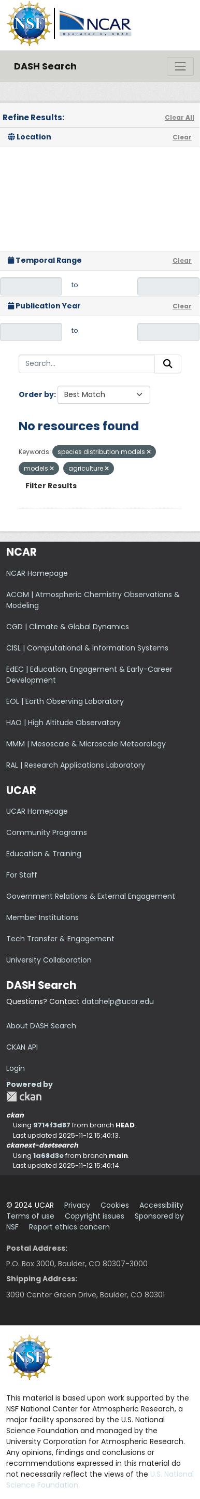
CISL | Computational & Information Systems (87, 648)
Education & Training (43, 854)
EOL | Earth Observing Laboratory (65, 701)
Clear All (179, 117)
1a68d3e (48, 1156)
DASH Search (45, 66)
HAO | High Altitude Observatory (63, 722)
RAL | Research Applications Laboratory (75, 765)
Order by (36, 394)
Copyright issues (94, 1216)
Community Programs (46, 832)
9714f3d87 (51, 1125)
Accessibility (161, 1205)
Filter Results (51, 485)
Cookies (115, 1205)
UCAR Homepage (37, 811)
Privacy (77, 1205)
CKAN (23, 1096)
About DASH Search (41, 1026)
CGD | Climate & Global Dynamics (67, 626)
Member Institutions (42, 917)
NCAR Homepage (37, 573)
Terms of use (30, 1216)
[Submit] (167, 364)
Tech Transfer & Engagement (60, 939)
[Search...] (87, 364)
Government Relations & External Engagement (90, 896)
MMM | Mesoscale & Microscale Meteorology (86, 744)
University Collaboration (49, 960)
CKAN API (22, 1047)
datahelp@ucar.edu (118, 1001)
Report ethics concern (69, 1227)
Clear (182, 137)
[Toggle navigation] (180, 66)
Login (15, 1068)
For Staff (21, 875)
